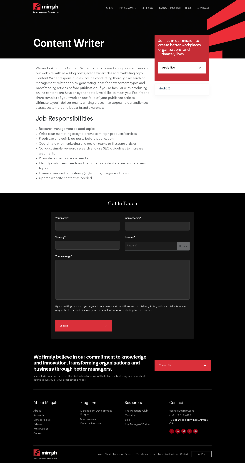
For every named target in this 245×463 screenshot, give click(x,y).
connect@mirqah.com (181, 411)
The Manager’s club (146, 454)
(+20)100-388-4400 (180, 415)
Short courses (88, 419)
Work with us (40, 429)
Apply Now (181, 67)
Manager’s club (169, 8)
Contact (203, 8)
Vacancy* (60, 239)
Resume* (130, 239)
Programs (128, 8)
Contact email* (133, 220)
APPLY (201, 454)
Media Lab (131, 415)
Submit (83, 328)
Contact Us (182, 365)
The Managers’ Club (136, 411)
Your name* (61, 220)
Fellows (37, 424)
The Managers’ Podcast (138, 424)
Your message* (63, 258)
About (110, 8)
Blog (188, 8)
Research (148, 8)
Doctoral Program (90, 424)
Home (100, 454)
